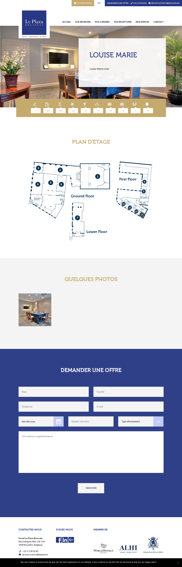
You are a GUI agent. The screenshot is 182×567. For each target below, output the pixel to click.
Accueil (66, 22)
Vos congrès (102, 22)
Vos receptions (122, 22)
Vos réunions (83, 22)
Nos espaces (142, 22)
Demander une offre (118, 3)
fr (99, 3)
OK (159, 562)
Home (21, 123)
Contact (158, 22)
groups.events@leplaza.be (165, 3)
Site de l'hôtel (84, 3)
